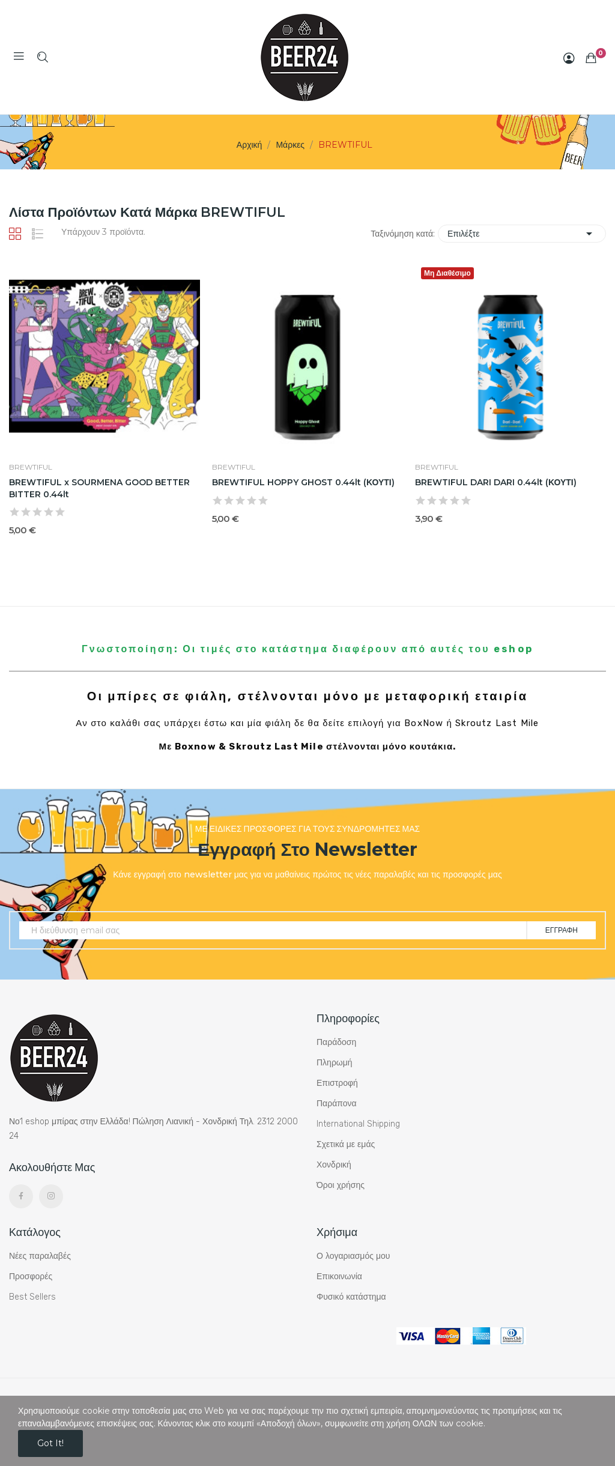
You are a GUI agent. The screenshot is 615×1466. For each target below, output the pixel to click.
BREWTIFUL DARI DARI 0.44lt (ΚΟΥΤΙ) (496, 482)
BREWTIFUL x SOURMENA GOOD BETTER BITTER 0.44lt (99, 488)
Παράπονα (337, 1103)
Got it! (50, 1443)
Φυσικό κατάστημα (351, 1297)
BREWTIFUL (30, 467)
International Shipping (358, 1124)
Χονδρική (334, 1165)
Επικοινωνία (339, 1276)
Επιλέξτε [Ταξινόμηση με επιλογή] (521, 233)
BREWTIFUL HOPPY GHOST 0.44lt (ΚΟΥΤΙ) (303, 482)
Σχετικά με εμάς (346, 1144)
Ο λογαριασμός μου (353, 1256)
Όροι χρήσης (341, 1185)
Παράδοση (336, 1042)
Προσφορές (30, 1276)
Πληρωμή (335, 1063)
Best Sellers (32, 1297)
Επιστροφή (337, 1083)
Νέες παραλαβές (40, 1256)
